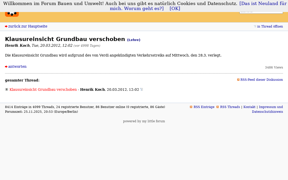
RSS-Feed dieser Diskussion (261, 80)
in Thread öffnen (270, 26)
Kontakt (249, 107)
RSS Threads (230, 107)
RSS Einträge (204, 107)
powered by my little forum (144, 121)
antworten (17, 66)
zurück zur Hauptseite (27, 26)
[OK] (175, 8)
